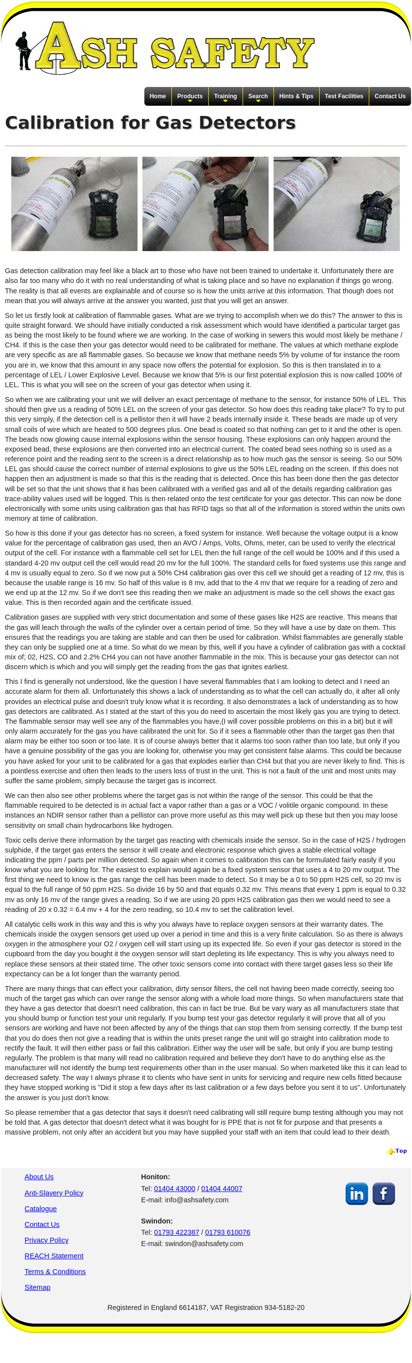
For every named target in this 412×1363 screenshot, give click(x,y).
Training (225, 99)
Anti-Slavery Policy (54, 1193)
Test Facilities (344, 96)
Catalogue (41, 1209)
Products (190, 99)
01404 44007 (222, 1189)
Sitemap (38, 1287)
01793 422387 (176, 1232)
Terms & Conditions (55, 1272)
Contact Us (390, 96)
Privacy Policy (47, 1240)
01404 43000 (174, 1189)
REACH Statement (54, 1256)
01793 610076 (227, 1232)
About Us (39, 1177)
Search (258, 99)
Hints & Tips (296, 96)
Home (158, 96)
